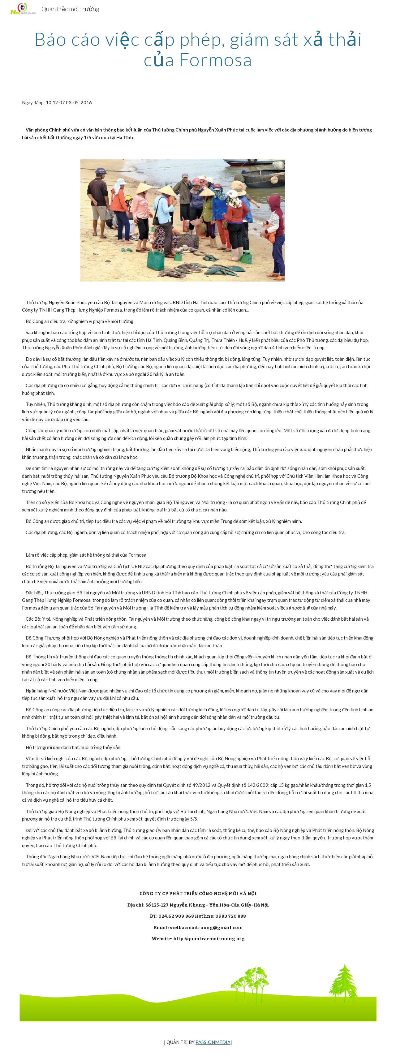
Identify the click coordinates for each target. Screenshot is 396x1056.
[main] (198, 49)
